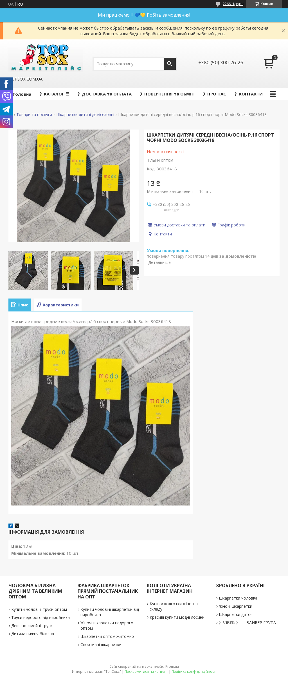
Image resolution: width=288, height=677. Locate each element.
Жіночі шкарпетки (235, 606)
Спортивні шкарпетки (101, 644)
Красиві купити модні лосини (177, 617)
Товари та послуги (34, 114)
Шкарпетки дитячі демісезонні (85, 114)
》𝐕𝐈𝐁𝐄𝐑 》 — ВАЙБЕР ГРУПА (247, 622)
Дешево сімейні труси (32, 625)
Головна (22, 94)
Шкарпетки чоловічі (238, 598)
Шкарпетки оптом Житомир (107, 636)
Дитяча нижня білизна (32, 633)
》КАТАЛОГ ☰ (54, 94)
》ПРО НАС (214, 94)
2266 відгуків (233, 3)
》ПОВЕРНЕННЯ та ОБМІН (167, 94)
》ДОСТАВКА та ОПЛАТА (105, 94)
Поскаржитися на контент (146, 671)
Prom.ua (172, 666)
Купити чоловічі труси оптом (39, 609)
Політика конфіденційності (194, 671)
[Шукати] (170, 64)
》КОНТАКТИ (249, 94)
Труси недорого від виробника (40, 617)
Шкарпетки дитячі (236, 614)
